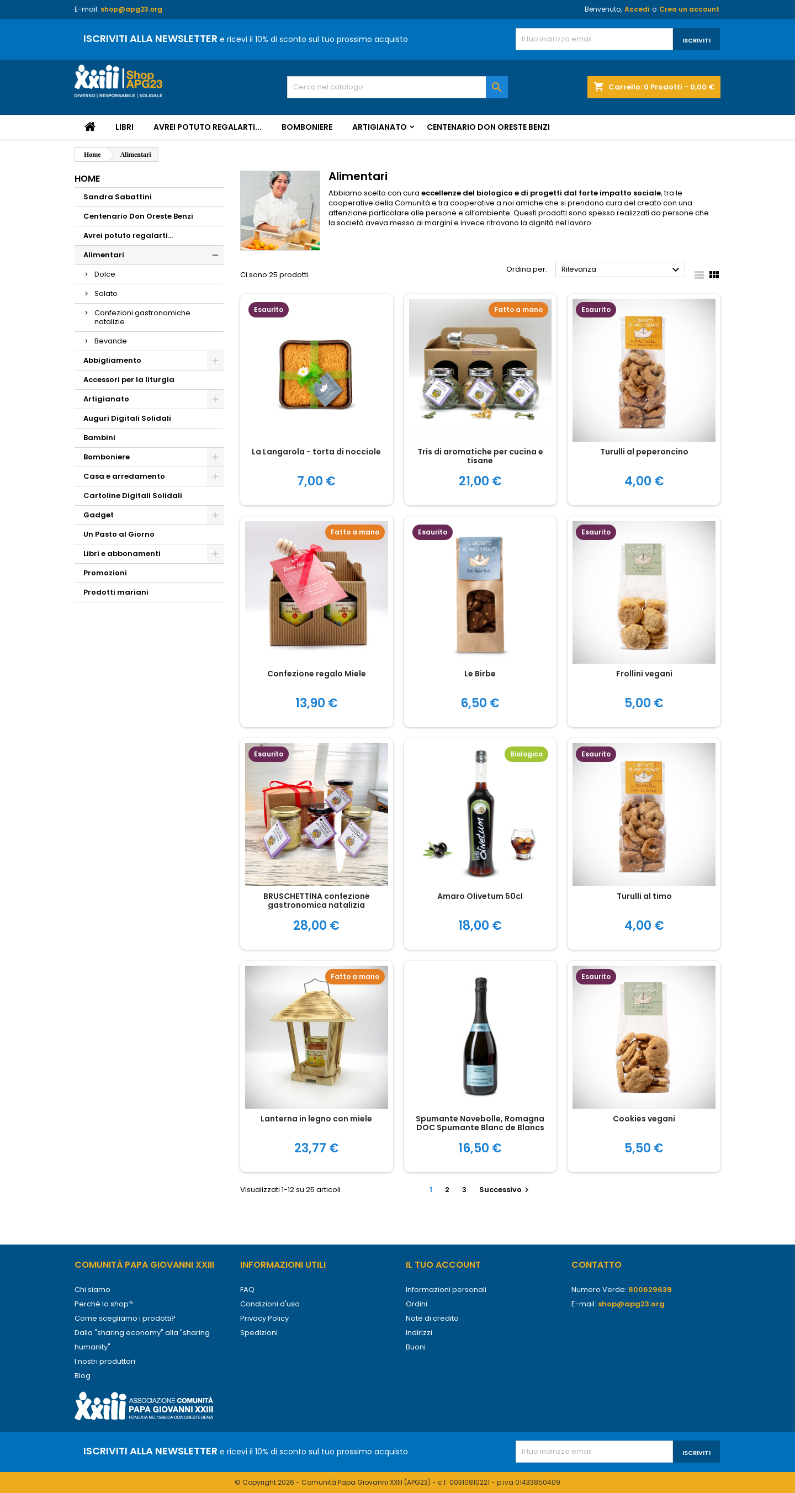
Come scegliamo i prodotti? (125, 1318)
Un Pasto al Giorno (119, 534)
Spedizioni (259, 1332)
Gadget (98, 515)
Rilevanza (621, 270)
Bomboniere (307, 127)
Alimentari (103, 255)
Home (87, 178)
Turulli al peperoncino (644, 451)
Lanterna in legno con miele (316, 1118)
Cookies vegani (644, 1118)
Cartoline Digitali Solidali (132, 495)
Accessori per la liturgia (128, 379)
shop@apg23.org (131, 9)
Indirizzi (419, 1332)
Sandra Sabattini (117, 197)
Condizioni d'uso (270, 1304)
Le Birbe (480, 673)
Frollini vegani (644, 673)
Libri (124, 127)
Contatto (596, 1264)
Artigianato (379, 127)
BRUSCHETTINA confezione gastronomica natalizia (316, 900)
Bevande (110, 341)
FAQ (247, 1289)
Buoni (416, 1347)
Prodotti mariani (116, 592)
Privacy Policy (264, 1318)
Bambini (99, 437)
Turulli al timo (644, 896)
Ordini (416, 1304)
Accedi (636, 9)
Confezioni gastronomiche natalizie (142, 317)
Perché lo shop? (104, 1304)
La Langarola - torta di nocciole (316, 451)
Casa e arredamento (124, 476)
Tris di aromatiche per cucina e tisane (480, 456)
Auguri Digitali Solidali (127, 418)
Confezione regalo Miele (316, 673)
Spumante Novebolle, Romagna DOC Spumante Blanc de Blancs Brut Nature (480, 1127)
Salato (106, 293)
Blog (83, 1375)
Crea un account (689, 9)
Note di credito (432, 1318)
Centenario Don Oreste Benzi (488, 127)
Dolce (104, 274)
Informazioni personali (446, 1289)
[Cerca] (397, 87)
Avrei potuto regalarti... (207, 127)
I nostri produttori (105, 1361)
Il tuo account (443, 1264)
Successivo (505, 1189)
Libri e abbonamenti (122, 553)
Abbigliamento (112, 360)
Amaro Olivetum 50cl (480, 896)
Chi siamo (92, 1289)
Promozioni (105, 573)
